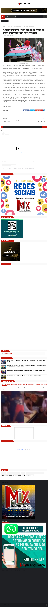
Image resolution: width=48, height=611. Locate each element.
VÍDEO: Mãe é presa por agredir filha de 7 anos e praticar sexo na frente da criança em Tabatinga (24, 389)
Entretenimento (40, 477)
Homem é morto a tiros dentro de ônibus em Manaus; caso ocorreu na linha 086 (23, 380)
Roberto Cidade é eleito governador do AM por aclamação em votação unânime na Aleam (26, 375)
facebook (44, 131)
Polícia (23, 479)
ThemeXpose (7, 609)
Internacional (9, 479)
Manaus (19, 479)
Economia (28, 477)
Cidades (23, 477)
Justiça (14, 479)
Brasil (7, 26)
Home (4, 26)
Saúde (32, 479)
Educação (33, 477)
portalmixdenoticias (8, 358)
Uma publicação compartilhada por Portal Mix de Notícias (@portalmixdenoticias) (18, 172)
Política (27, 479)
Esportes (3, 479)
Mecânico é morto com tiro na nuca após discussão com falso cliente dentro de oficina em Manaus (26, 365)
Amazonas (4, 477)
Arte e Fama (9, 477)
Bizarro (15, 477)
